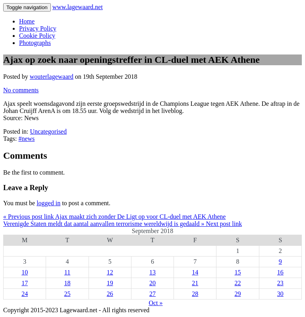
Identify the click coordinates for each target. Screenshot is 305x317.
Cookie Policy (37, 35)
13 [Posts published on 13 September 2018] (152, 272)
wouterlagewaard (51, 76)
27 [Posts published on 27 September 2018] (152, 293)
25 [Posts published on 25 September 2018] (67, 293)
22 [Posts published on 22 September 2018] (238, 283)
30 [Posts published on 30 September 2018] (280, 293)
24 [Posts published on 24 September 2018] (24, 293)
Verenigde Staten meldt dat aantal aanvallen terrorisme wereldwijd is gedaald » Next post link (122, 223)
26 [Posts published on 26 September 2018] (110, 293)
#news (26, 138)
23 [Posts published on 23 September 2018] (280, 283)
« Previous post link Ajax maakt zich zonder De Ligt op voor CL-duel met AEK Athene (114, 216)
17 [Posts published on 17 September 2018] (24, 283)
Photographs (35, 42)
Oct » (155, 302)
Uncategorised (48, 131)
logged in (48, 203)
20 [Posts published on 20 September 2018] (152, 283)
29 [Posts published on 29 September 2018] (238, 293)
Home (27, 21)
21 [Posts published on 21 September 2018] (195, 283)
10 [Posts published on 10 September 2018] (24, 272)
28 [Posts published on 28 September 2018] (195, 293)
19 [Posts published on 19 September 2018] (110, 283)
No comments (21, 90)
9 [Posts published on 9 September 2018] (280, 261)
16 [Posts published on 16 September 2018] (280, 272)
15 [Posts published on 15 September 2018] (238, 272)
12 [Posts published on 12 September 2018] (110, 272)
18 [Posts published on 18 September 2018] (67, 283)
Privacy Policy (37, 28)
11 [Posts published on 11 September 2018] (67, 272)
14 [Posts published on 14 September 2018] (195, 272)
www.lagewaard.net (77, 7)
